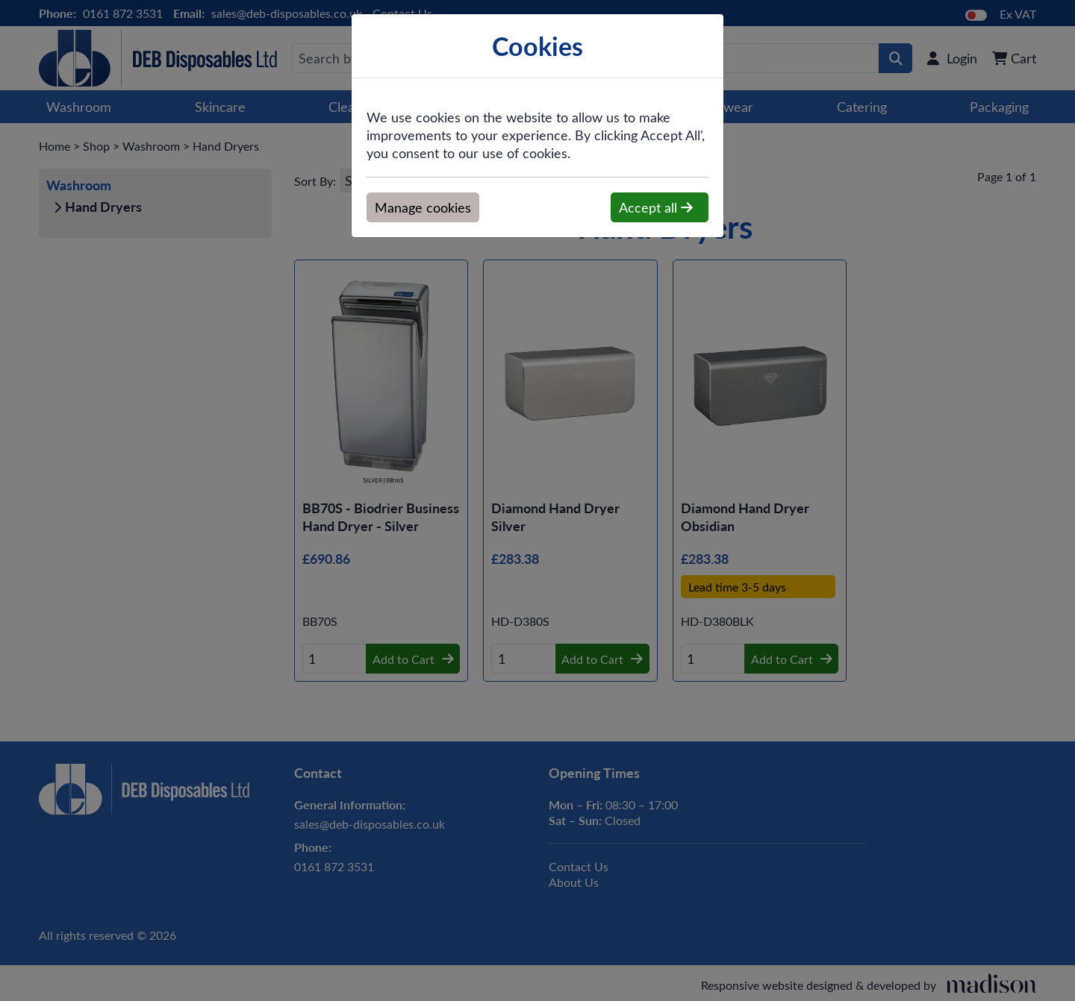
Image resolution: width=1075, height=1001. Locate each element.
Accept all (656, 207)
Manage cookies (423, 207)
